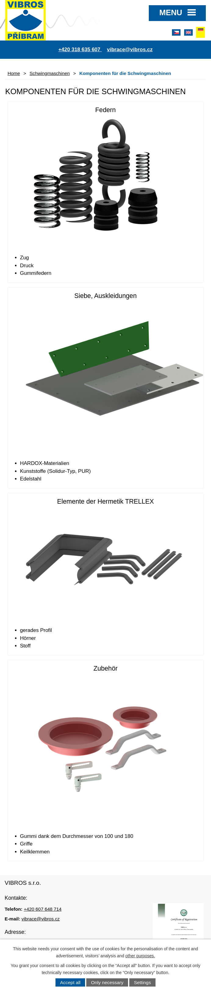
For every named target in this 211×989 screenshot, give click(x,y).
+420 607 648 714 (43, 909)
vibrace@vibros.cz (41, 918)
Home (14, 73)
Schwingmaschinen (50, 73)
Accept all (70, 982)
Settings (142, 982)
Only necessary (107, 982)
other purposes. (140, 955)
